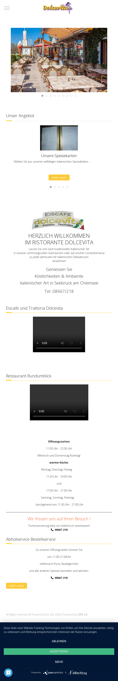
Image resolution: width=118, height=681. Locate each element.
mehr (59, 662)
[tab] (42, 96)
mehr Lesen (59, 177)
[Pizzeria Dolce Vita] (59, 8)
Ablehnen (59, 641)
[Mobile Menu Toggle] (7, 8)
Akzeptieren (59, 651)
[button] (59, 60)
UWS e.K (83, 614)
